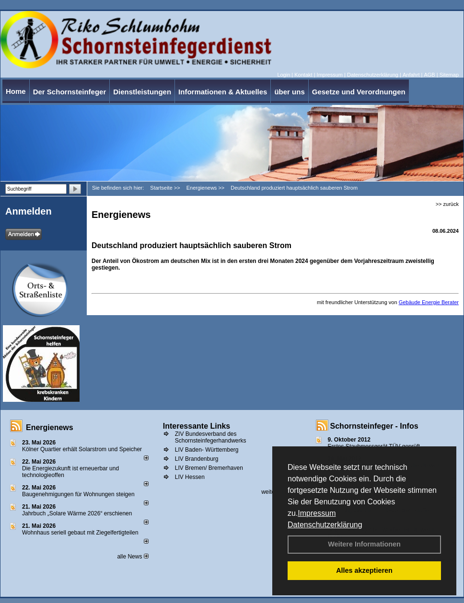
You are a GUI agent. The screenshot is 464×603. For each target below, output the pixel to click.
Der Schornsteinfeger (69, 92)
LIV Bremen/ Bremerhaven (209, 468)
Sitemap (449, 75)
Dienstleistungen (142, 92)
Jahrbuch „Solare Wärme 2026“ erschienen (77, 513)
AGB (429, 75)
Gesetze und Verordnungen (359, 92)
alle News (132, 556)
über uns (289, 92)
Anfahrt (411, 75)
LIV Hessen (190, 477)
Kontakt (303, 75)
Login (283, 75)
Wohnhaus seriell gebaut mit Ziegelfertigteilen (80, 532)
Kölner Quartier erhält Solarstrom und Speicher (82, 449)
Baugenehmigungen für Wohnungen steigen (78, 494)
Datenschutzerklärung (325, 525)
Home (16, 91)
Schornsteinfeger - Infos (374, 426)
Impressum (317, 513)
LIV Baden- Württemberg (207, 449)
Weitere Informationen (364, 544)
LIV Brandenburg (197, 458)
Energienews (49, 427)
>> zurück (447, 204)
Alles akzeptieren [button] (364, 570)
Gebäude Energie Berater (429, 302)
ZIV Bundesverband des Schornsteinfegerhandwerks (210, 437)
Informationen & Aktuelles (222, 92)
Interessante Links (197, 426)
